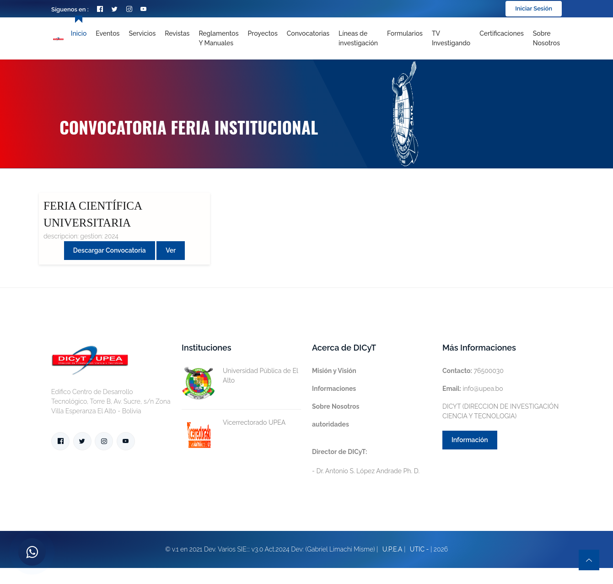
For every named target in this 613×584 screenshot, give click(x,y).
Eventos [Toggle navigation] (107, 33)
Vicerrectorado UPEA (233, 422)
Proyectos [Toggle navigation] (263, 33)
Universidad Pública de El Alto (240, 375)
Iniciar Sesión (533, 8)
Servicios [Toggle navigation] (142, 33)
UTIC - (419, 549)
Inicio (78, 33)
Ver (171, 250)
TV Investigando (451, 38)
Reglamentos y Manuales (218, 38)
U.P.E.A (392, 549)
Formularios (405, 33)
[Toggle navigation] (358, 38)
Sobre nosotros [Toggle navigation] (546, 38)
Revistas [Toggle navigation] (177, 33)
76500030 (473, 370)
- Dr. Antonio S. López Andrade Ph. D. (365, 461)
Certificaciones (501, 33)
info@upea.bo (472, 388)
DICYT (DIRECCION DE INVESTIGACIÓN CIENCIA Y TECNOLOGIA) (500, 411)
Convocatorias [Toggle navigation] (308, 33)
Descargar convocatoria (109, 250)
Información (470, 439)
